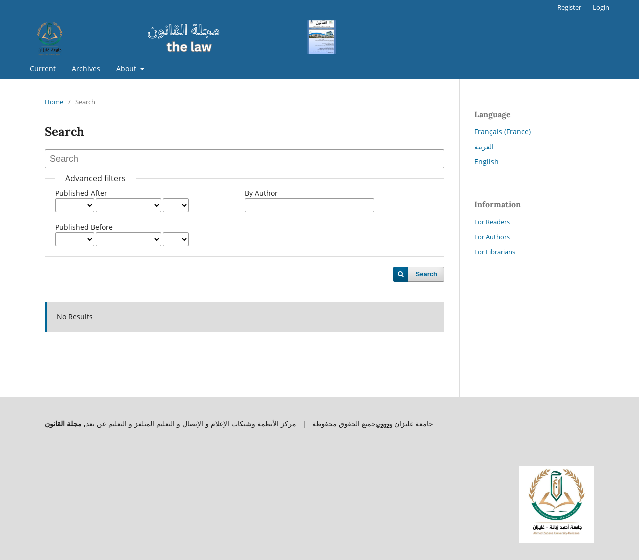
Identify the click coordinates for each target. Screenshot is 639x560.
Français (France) (502, 131)
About (127, 68)
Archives (86, 68)
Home (54, 101)
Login (601, 7)
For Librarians (494, 251)
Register (569, 7)
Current (43, 68)
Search (426, 274)
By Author (261, 193)
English (486, 161)
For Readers (492, 221)
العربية (484, 146)
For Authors (492, 236)
